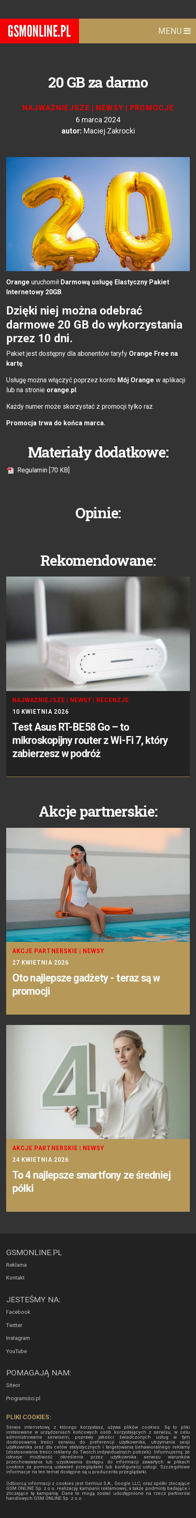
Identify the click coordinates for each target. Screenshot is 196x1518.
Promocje (152, 107)
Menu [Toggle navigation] (174, 31)
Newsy (110, 107)
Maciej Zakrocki (109, 130)
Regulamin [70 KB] (38, 470)
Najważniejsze (56, 107)
